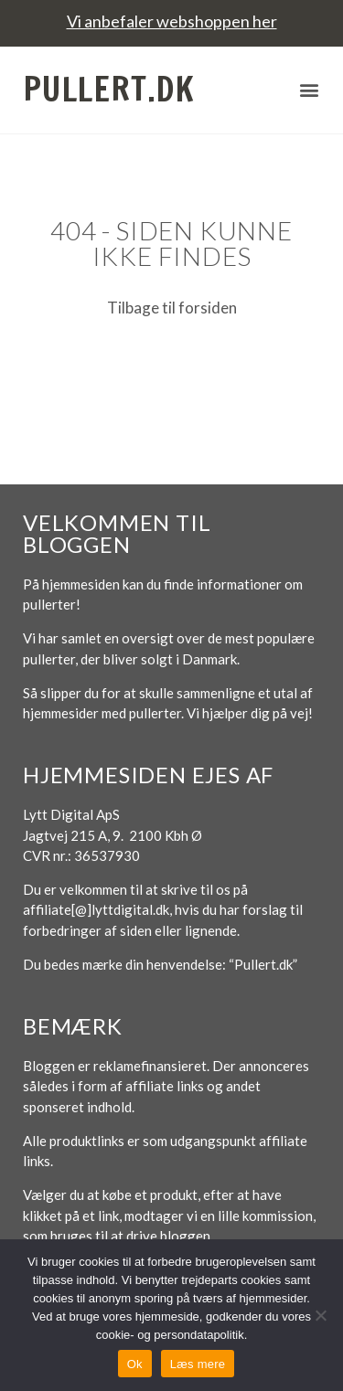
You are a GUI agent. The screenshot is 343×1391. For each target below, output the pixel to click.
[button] (309, 90)
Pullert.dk (109, 89)
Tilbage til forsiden (172, 307)
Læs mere (198, 1364)
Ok (135, 1364)
